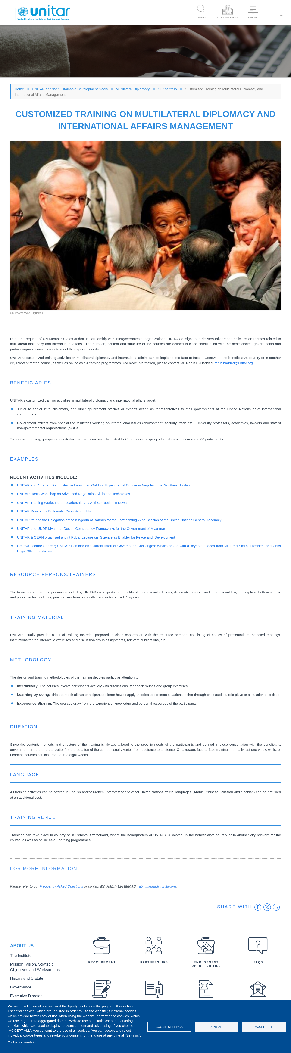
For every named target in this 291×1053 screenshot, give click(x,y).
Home (19, 89)
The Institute (18, 958)
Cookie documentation (22, 1042)
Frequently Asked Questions (61, 886)
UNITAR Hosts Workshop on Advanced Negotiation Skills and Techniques (73, 494)
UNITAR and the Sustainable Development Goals (70, 89)
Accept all (264, 1026)
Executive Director (23, 993)
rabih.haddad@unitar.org (233, 363)
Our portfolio (167, 89)
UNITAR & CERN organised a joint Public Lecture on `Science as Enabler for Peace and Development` (96, 537)
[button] (145, 225)
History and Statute (23, 978)
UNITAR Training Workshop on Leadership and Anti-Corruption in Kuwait (72, 503)
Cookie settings (169, 1026)
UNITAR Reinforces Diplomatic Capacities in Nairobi (57, 511)
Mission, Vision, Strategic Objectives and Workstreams (38, 968)
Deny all (217, 1026)
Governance (18, 986)
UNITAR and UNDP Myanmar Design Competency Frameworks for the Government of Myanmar (91, 528)
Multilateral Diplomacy (133, 89)
